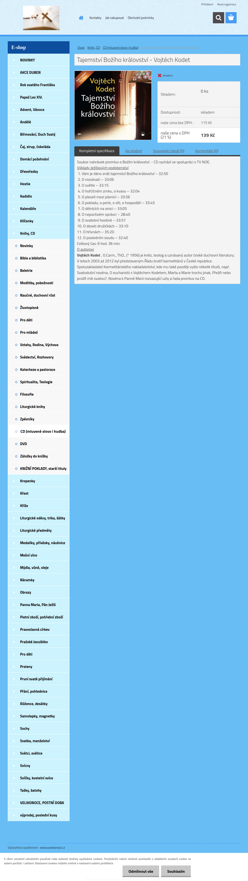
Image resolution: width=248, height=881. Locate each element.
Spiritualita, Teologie (36, 382)
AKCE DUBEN (30, 72)
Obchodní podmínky (141, 17)
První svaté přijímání (36, 679)
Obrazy (25, 592)
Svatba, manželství (35, 741)
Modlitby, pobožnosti (36, 283)
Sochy (25, 728)
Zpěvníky (27, 419)
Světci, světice (31, 753)
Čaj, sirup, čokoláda (35, 147)
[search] (218, 17)
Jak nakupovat (114, 17)
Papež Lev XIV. (31, 97)
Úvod (81, 47)
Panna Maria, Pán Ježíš (38, 604)
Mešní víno (28, 555)
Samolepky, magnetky (37, 716)
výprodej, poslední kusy (38, 815)
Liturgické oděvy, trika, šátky (42, 518)
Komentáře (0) (206, 151)
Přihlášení (207, 4)
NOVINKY (27, 60)
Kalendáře (28, 208)
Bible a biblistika (33, 258)
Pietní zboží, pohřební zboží (41, 617)
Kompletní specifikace (97, 151)
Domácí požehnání (34, 159)
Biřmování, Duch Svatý (37, 134)
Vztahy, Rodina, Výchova (39, 345)
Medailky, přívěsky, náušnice (42, 543)
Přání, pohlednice (33, 691)
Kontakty (95, 17)
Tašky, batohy (31, 790)
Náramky (27, 580)
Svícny (25, 765)
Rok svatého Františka (37, 85)
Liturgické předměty (36, 530)
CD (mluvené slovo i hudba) (43, 431)
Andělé (25, 122)
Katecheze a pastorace (37, 369)
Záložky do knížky (34, 456)
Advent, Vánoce (32, 109)
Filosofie (27, 394)
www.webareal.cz (52, 847)
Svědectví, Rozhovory (37, 357)
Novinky (26, 246)
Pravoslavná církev (35, 629)
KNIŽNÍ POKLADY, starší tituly (43, 468)
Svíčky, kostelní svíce (36, 778)
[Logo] (41, 18)
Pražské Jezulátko (34, 642)
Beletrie (26, 270)
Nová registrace (226, 4)
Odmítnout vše (141, 871)
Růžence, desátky (33, 703)
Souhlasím (176, 871)
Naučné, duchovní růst (37, 295)
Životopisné (29, 307)
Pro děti (26, 320)
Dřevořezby (29, 171)
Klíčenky (26, 221)
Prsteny (26, 666)
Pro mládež (29, 332)
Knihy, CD (27, 233)
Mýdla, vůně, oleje (34, 567)
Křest (24, 493)
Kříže (24, 505)
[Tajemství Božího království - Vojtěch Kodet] (113, 72)
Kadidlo (26, 196)
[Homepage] (80, 17)
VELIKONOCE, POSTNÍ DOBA (42, 803)
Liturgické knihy (32, 406)
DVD (23, 444)
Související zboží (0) (168, 151)
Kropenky (27, 481)
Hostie (25, 184)
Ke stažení (133, 151)
